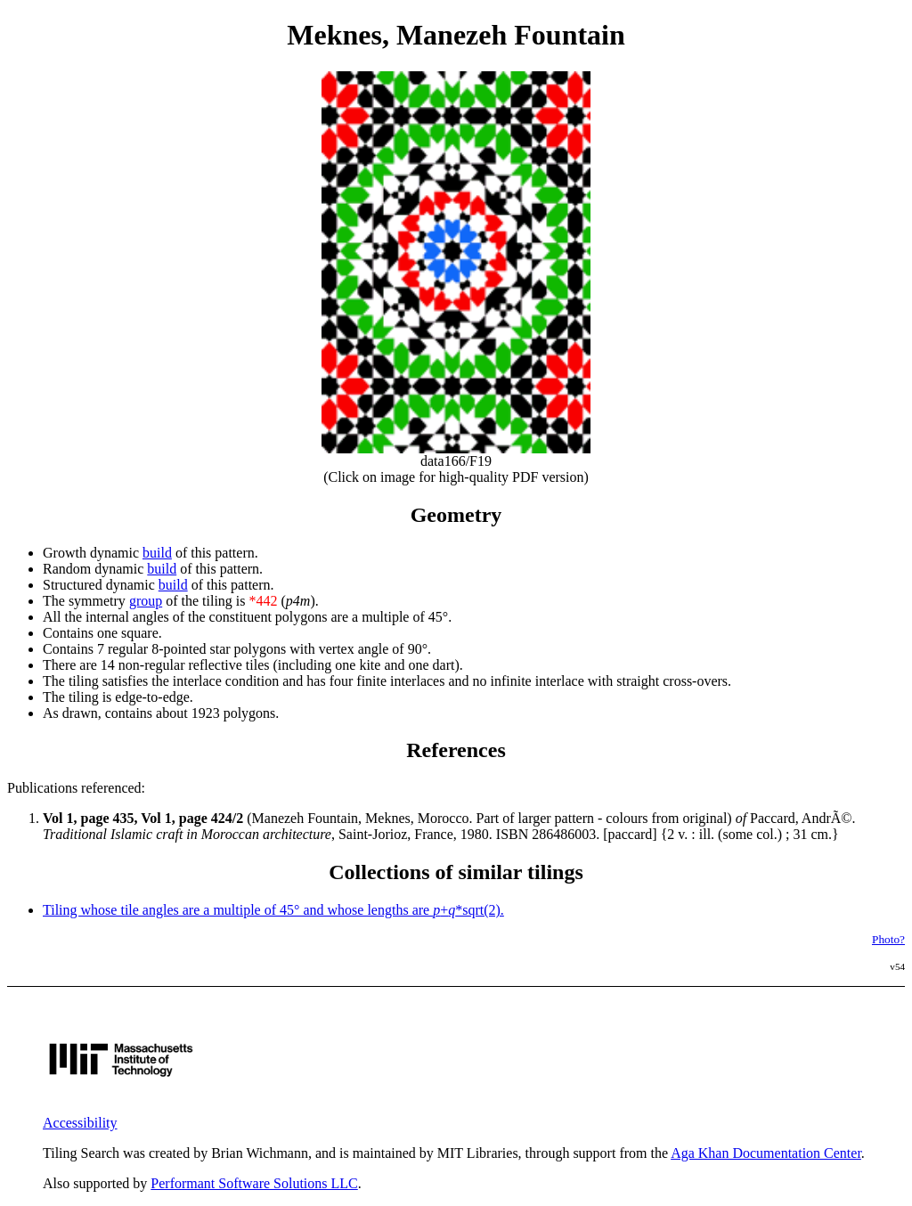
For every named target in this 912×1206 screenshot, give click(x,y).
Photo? (888, 939)
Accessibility (80, 1122)
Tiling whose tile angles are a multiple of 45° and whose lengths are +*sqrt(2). (273, 909)
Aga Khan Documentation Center (766, 1153)
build (157, 552)
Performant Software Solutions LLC (254, 1183)
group (145, 600)
